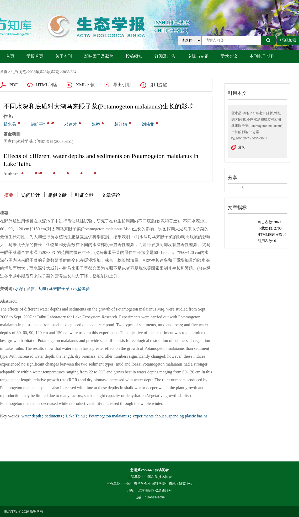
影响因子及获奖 (99, 56)
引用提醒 (158, 84)
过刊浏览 (18, 72)
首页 (10, 56)
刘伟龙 (148, 124)
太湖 (42, 288)
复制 (241, 147)
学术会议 (229, 56)
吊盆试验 (81, 288)
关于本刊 (63, 56)
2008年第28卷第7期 (43, 72)
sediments (53, 416)
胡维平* (38, 124)
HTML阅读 (46, 84)
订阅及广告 (164, 56)
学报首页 (34, 56)
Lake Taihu (75, 416)
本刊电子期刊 (262, 56)
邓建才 (70, 124)
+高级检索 (288, 40)
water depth (31, 416)
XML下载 (85, 84)
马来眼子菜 (59, 288)
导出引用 (122, 84)
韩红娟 (120, 124)
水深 (19, 288)
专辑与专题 (198, 56)
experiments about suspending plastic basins (169, 416)
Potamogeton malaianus (108, 416)
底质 (30, 288)
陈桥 (96, 124)
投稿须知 (134, 56)
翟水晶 (9, 124)
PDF (13, 84)
